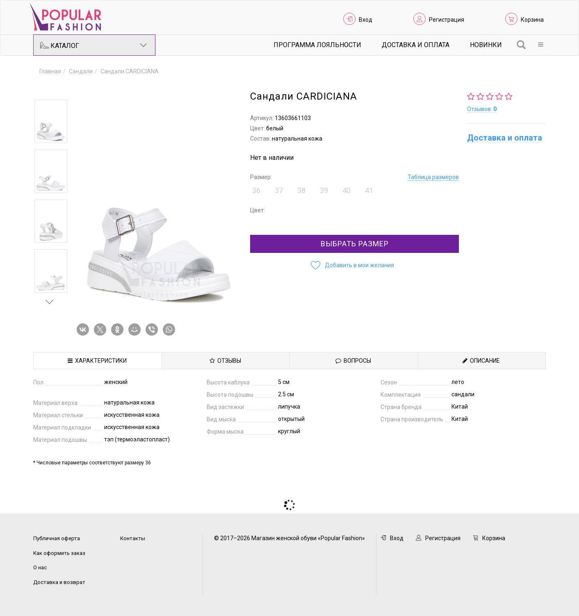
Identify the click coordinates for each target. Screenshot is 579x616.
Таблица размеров (433, 177)
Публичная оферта (56, 538)
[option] (50, 121)
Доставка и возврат (59, 582)
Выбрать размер (355, 243)
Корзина (532, 19)
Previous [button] (49, 87)
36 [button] (256, 190)
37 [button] (279, 190)
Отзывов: (482, 109)
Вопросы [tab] (353, 360)
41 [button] (369, 190)
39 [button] (324, 190)
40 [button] (346, 190)
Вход (365, 19)
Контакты (132, 538)
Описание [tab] (481, 360)
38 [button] (301, 190)
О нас (40, 567)
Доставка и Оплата (415, 45)
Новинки (486, 45)
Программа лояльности (317, 45)
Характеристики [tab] (97, 360)
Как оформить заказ (59, 553)
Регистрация (446, 19)
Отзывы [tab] (225, 360)
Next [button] (49, 301)
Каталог (93, 45)
